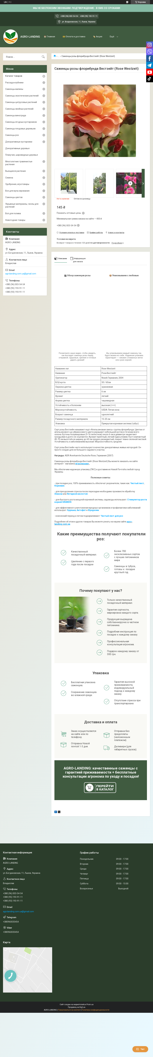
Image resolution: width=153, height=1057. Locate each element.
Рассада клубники (14, 82)
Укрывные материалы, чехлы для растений (21, 205)
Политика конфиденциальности (95, 1010)
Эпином (58, 494)
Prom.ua (89, 1004)
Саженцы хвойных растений (19, 109)
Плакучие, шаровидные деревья (21, 155)
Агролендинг (82, 463)
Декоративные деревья (17, 148)
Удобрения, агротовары (17, 184)
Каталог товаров (13, 76)
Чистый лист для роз (112, 516)
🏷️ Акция (97, 36)
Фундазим (93, 510)
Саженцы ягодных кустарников (21, 122)
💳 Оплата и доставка (74, 36)
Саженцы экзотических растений (22, 95)
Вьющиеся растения (15, 171)
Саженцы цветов (14, 197)
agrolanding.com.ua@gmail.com (20, 273)
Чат (140, 1049)
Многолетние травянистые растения (18, 163)
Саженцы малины (14, 89)
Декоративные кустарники (18, 142)
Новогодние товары (15, 220)
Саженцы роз (12, 135)
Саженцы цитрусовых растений (21, 102)
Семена (9, 177)
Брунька (71, 510)
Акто (79, 510)
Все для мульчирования (17, 191)
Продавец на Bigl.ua (76, 1007)
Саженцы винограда (15, 115)
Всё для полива (13, 213)
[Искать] (43, 57)
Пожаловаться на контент (69, 1010)
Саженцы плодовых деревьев (20, 128)
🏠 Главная (49, 36)
